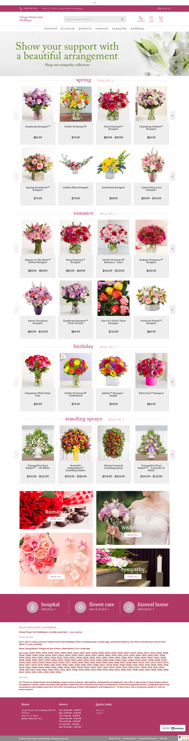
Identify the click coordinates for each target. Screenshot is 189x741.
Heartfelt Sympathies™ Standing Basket (76, 468)
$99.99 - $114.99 (151, 198)
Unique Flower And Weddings (31, 19)
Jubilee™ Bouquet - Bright (113, 394)
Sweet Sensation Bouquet (38, 322)
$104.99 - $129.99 (113, 270)
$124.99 (113, 331)
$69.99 (38, 404)
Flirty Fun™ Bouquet (151, 393)
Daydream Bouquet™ (37, 126)
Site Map (163, 738)
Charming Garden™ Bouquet (151, 127)
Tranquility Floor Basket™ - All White (38, 466)
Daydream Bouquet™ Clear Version (75, 322)
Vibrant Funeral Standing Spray (113, 466)
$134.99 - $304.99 (113, 476)
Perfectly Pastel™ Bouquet (151, 322)
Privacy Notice (129, 738)
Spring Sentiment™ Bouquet (38, 188)
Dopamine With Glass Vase (38, 394)
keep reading (76, 632)
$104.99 (151, 270)
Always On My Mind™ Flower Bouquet (38, 261)
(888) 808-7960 (30, 8)
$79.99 (76, 198)
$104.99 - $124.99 (38, 476)
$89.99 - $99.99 (113, 137)
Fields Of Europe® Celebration (76, 394)
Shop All (103, 80)
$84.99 (38, 137)
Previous (16, 115)
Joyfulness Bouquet (113, 187)
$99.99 (113, 198)
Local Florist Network (148, 738)
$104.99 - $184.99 (76, 476)
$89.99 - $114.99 (38, 331)
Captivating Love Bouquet (151, 188)
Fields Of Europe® (76, 126)
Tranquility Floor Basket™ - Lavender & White (151, 468)
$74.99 (76, 137)
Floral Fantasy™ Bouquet (113, 127)
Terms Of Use (114, 738)
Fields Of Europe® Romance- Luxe (113, 261)
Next (172, 115)
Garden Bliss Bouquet (75, 187)
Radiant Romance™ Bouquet (151, 261)
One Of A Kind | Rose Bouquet (113, 322)
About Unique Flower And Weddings (37, 627)
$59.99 (113, 404)
